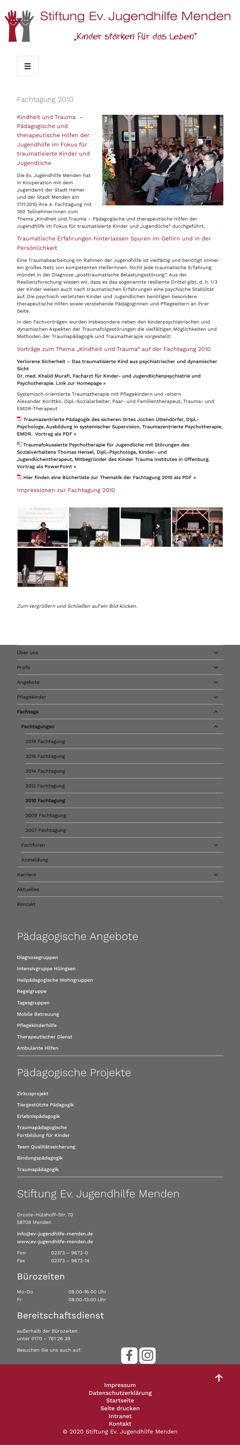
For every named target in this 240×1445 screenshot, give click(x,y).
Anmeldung (34, 860)
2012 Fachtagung (45, 786)
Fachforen (33, 845)
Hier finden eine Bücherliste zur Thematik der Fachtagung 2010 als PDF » (109, 477)
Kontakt (26, 904)
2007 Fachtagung (45, 830)
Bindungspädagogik (40, 1158)
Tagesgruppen (33, 1003)
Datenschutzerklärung (120, 1392)
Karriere (26, 874)
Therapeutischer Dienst (44, 1037)
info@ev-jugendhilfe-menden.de (55, 1234)
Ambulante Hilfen (37, 1048)
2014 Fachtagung (45, 771)
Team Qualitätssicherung (46, 1147)
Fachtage (27, 712)
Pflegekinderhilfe (37, 1025)
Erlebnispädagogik (38, 1116)
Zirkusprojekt (32, 1093)
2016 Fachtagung (45, 756)
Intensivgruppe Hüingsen (46, 968)
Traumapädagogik (38, 1169)
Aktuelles (28, 889)
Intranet (120, 1416)
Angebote (28, 682)
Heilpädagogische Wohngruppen (55, 980)
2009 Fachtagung (45, 815)
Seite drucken (120, 1408)
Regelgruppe (32, 991)
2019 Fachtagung (45, 741)
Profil (23, 667)
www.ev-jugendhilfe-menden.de (55, 1241)
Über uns (27, 652)
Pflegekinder (31, 697)
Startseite (120, 1400)
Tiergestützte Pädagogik (45, 1105)
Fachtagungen (37, 726)
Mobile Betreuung (38, 1014)
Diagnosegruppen (37, 957)
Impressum (120, 1385)
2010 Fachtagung (45, 800)
